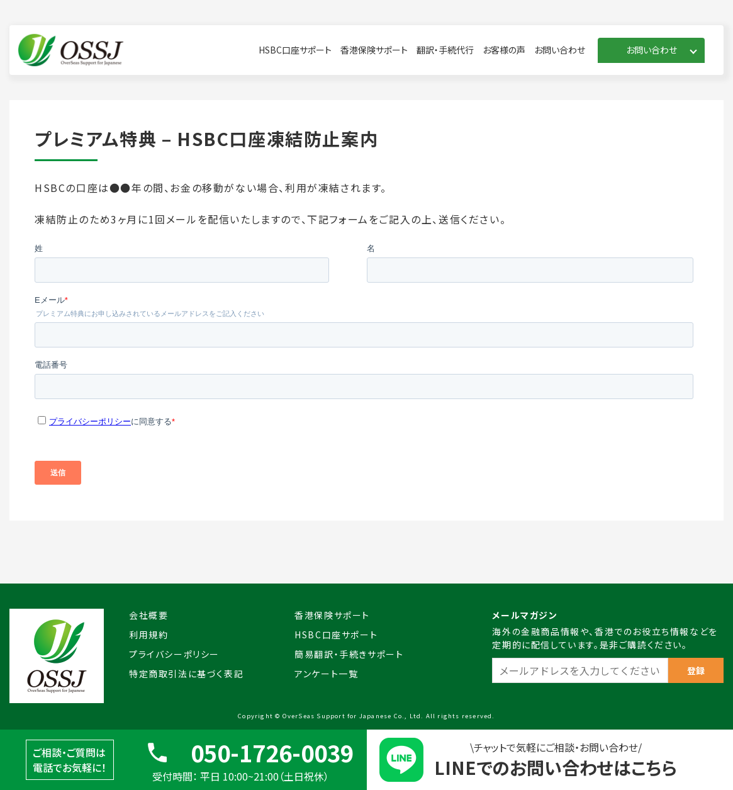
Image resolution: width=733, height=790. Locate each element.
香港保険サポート (374, 49)
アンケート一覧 (326, 673)
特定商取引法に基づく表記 (186, 673)
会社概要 (148, 615)
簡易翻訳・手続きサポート (348, 654)
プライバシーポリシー (174, 654)
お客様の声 (504, 49)
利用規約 (148, 634)
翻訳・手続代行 (445, 49)
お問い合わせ (559, 49)
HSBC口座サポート (295, 49)
